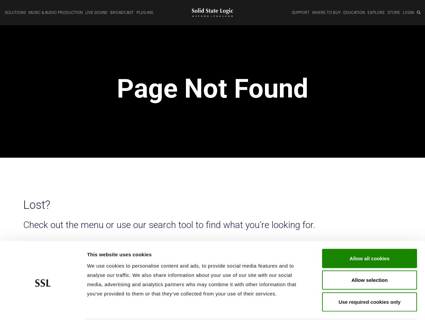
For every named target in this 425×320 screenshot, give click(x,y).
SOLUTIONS (15, 12)
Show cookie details (354, 307)
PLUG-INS (144, 12)
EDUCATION (354, 12)
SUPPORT (300, 12)
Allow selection (369, 255)
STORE (393, 12)
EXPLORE (376, 12)
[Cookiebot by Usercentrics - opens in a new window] (43, 307)
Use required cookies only (370, 276)
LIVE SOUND (96, 12)
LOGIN (408, 12)
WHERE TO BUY (326, 12)
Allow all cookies (370, 233)
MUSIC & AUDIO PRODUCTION (56, 12)
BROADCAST (122, 12)
